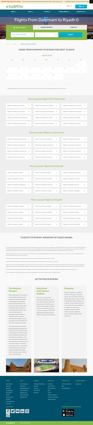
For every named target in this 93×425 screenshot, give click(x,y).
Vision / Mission (51, 386)
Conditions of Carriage (53, 397)
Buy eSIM (36, 386)
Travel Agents (63, 11)
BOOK (13, 11)
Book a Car (36, 392)
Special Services (23, 392)
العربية (69, 6)
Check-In (73, 27)
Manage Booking (46, 27)
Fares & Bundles (23, 397)
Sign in (81, 6)
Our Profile (50, 384)
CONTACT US (80, 11)
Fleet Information (52, 388)
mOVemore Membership (39, 384)
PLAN (29, 11)
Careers (49, 392)
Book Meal (8, 388)
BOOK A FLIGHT (19, 28)
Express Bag (9, 392)
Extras (46, 11)
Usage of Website (52, 399)
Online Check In (9, 397)
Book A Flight (9, 384)
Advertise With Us (66, 388)
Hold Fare (8, 399)
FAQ (63, 386)
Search (70, 34)
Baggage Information (25, 388)
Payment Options (24, 390)
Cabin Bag (8, 403)
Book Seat (8, 386)
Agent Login (78, 384)
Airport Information (24, 395)
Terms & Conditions (52, 395)
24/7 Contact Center (66, 384)
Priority (7, 395)
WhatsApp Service (10, 401)
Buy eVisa (36, 388)
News (49, 390)
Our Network (23, 386)
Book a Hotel (37, 390)
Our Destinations (24, 384)
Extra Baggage (9, 390)
